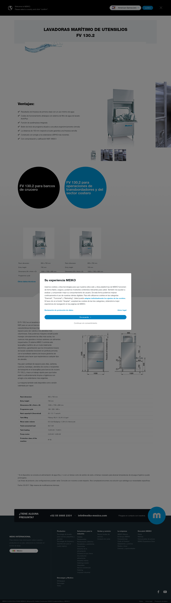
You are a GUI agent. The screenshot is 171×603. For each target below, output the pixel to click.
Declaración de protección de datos (59, 310)
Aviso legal (122, 310)
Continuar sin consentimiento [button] (85, 323)
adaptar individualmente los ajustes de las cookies (104, 298)
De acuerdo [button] (84, 317)
